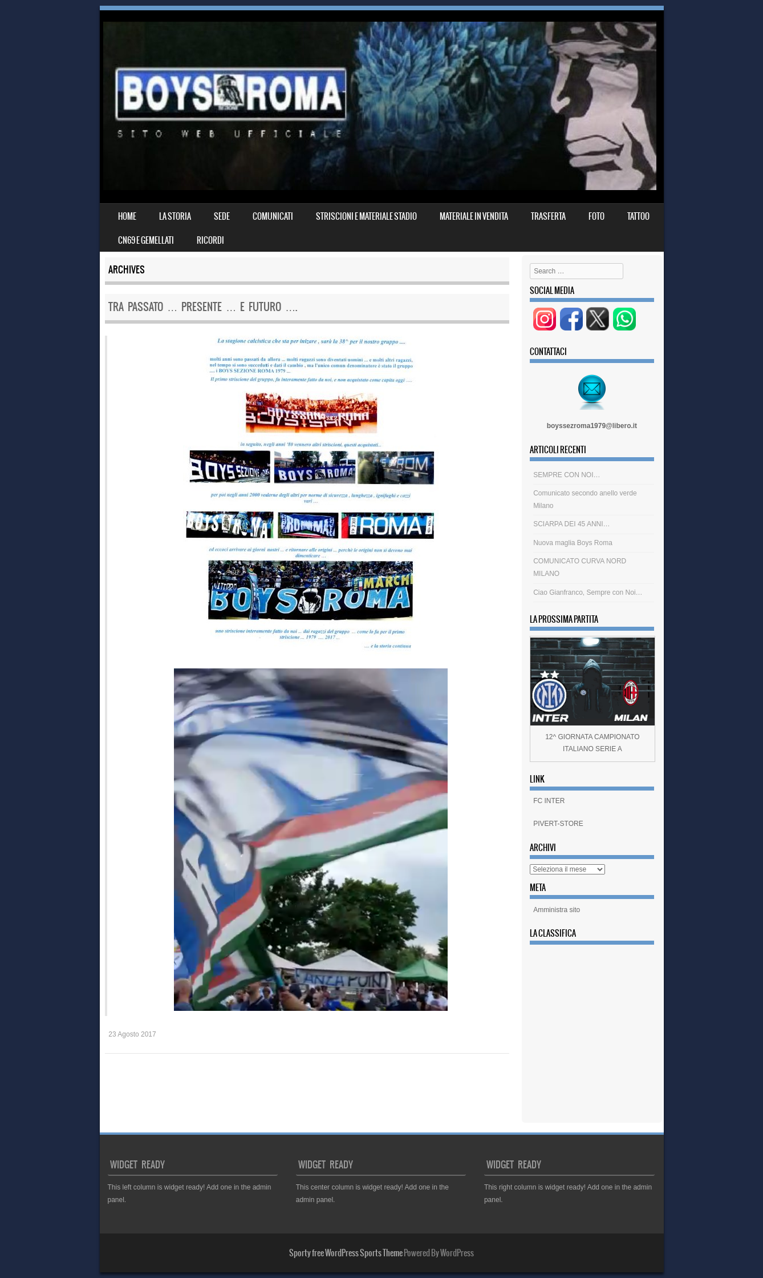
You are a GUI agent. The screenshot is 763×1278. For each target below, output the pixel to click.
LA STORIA (175, 216)
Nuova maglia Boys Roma (572, 543)
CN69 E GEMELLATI (146, 240)
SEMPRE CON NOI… (566, 475)
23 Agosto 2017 (132, 1034)
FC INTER (549, 801)
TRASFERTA (548, 216)
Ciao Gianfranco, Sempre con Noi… (587, 592)
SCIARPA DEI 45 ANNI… (571, 524)
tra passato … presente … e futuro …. (202, 307)
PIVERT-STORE (558, 824)
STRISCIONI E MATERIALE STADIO (366, 216)
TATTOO (638, 216)
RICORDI (210, 240)
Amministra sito (556, 910)
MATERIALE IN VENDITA (474, 216)
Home (127, 216)
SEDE (222, 216)
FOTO (596, 216)
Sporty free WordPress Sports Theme (346, 1253)
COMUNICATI (273, 216)
